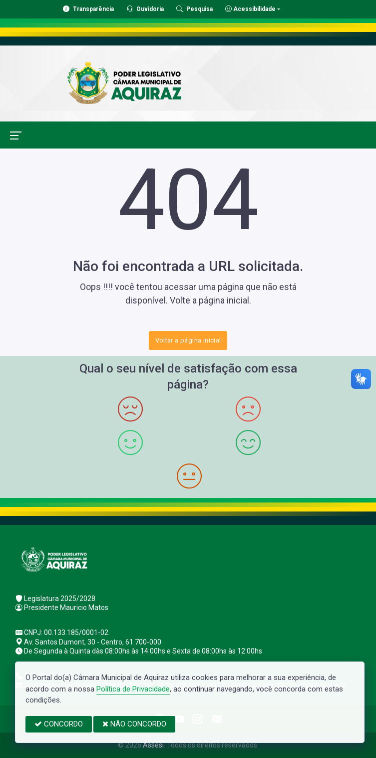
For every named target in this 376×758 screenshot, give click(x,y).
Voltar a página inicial (188, 340)
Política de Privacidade (133, 689)
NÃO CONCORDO (134, 724)
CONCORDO (58, 724)
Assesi (153, 745)
